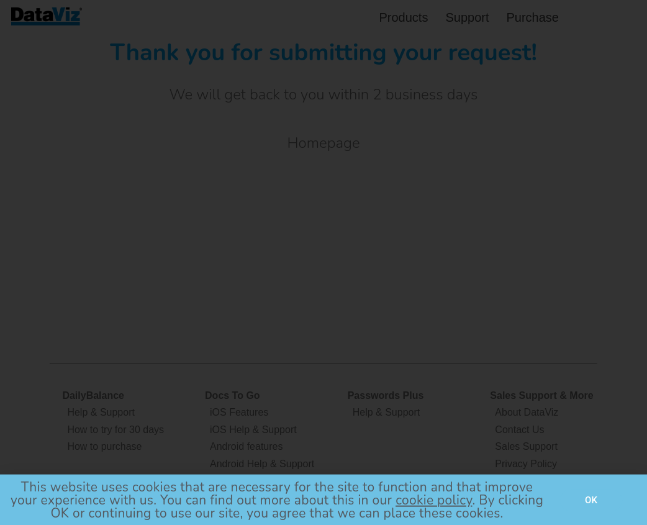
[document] (323, 262)
